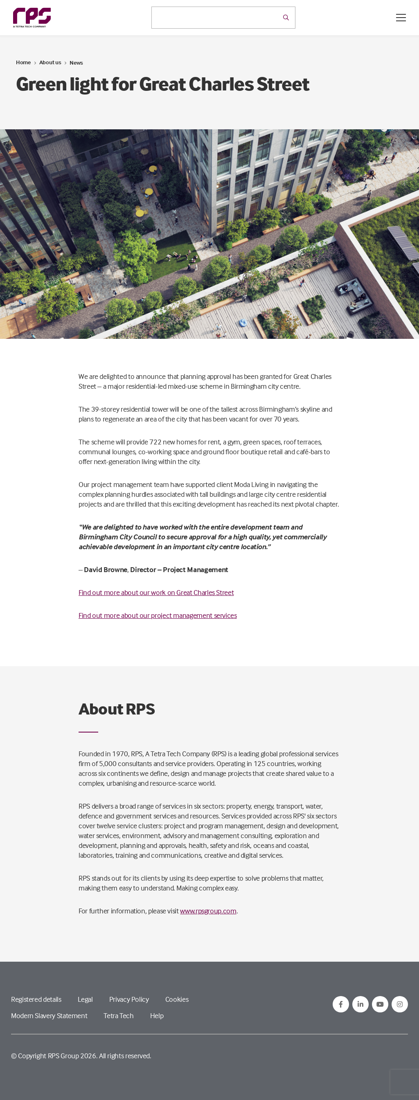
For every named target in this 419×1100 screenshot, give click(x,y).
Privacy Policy (129, 999)
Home (23, 62)
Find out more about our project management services (158, 615)
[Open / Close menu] (401, 17)
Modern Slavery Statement (49, 1015)
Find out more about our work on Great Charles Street (156, 592)
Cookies (176, 999)
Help (157, 1015)
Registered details (36, 999)
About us (50, 62)
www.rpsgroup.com (208, 910)
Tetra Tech (118, 1015)
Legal (85, 999)
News (76, 62)
